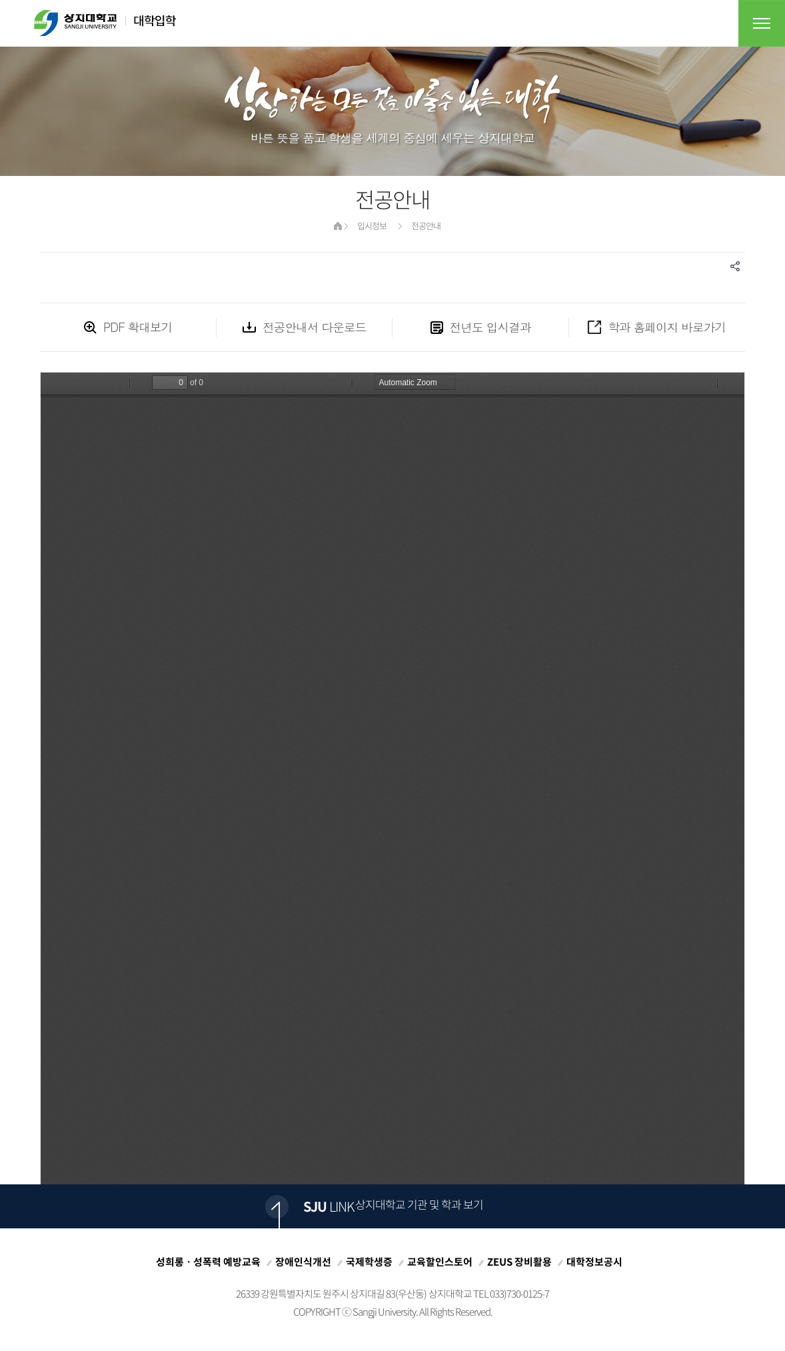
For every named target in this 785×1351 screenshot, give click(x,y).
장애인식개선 (303, 1261)
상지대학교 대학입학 (105, 23)
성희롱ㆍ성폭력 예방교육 (208, 1261)
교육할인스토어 (439, 1261)
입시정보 (372, 225)
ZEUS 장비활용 (519, 1261)
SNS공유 (735, 266)
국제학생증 (369, 1261)
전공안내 (425, 225)
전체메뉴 (761, 23)
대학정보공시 (594, 1261)
